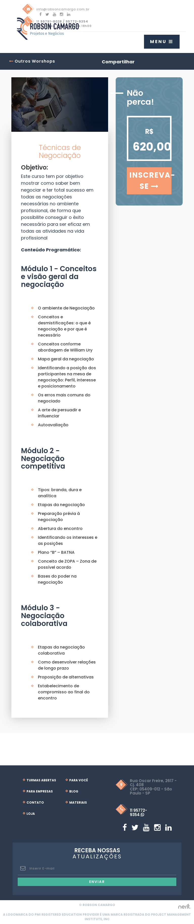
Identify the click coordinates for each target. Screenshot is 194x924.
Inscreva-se (150, 180)
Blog (73, 791)
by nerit (184, 906)
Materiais (78, 802)
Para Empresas (40, 791)
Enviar (97, 881)
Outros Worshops (32, 61)
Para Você (78, 780)
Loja (31, 813)
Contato (35, 802)
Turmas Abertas (41, 780)
